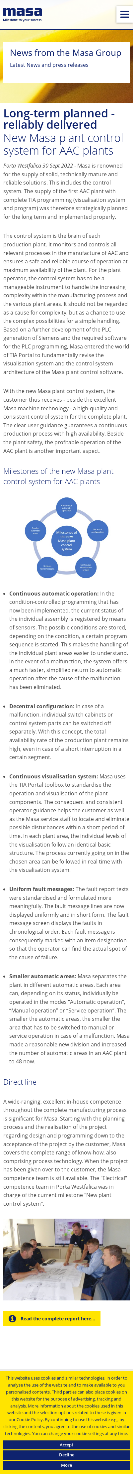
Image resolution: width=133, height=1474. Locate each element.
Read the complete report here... (57, 1318)
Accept (66, 1445)
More (66, 1465)
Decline (66, 1455)
